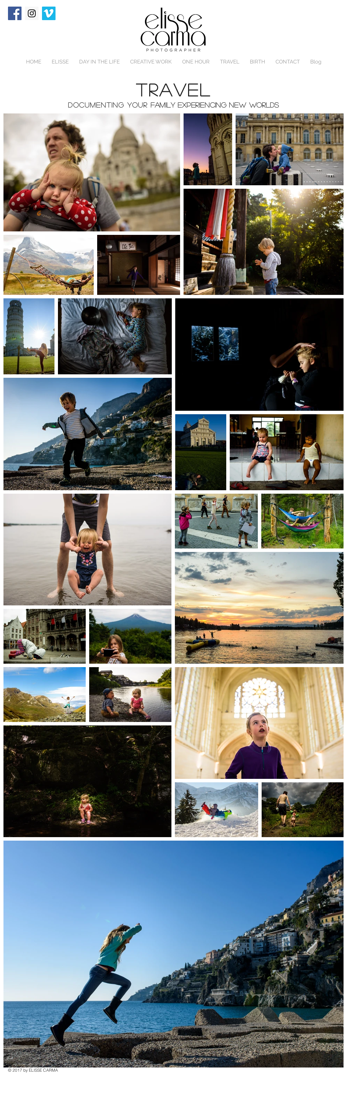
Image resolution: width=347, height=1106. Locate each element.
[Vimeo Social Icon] (49, 13)
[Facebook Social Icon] (15, 13)
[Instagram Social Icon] (32, 13)
